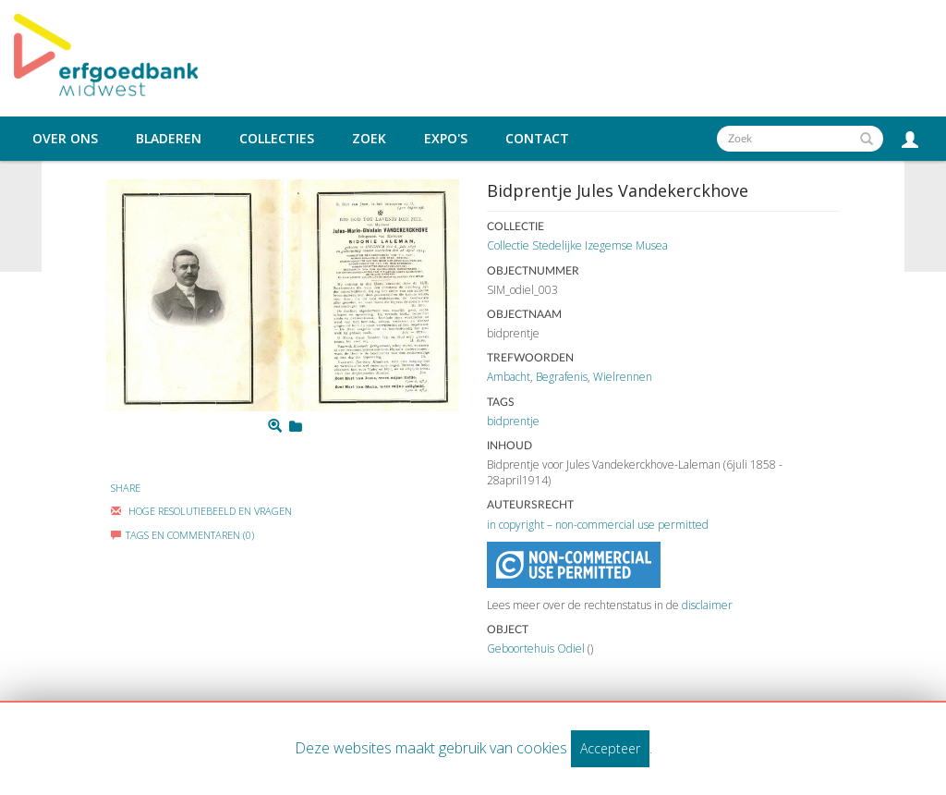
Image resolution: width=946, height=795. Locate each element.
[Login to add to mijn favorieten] (295, 426)
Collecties (276, 138)
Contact (537, 138)
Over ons (65, 138)
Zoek (369, 138)
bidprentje (513, 421)
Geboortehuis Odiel (536, 648)
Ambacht (508, 377)
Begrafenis (562, 377)
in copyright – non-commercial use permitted (598, 524)
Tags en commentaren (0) (182, 535)
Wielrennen (622, 377)
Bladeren (168, 138)
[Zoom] (274, 426)
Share (125, 488)
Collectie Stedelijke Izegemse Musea (577, 245)
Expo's (445, 138)
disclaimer (707, 605)
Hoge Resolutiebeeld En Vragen (201, 511)
